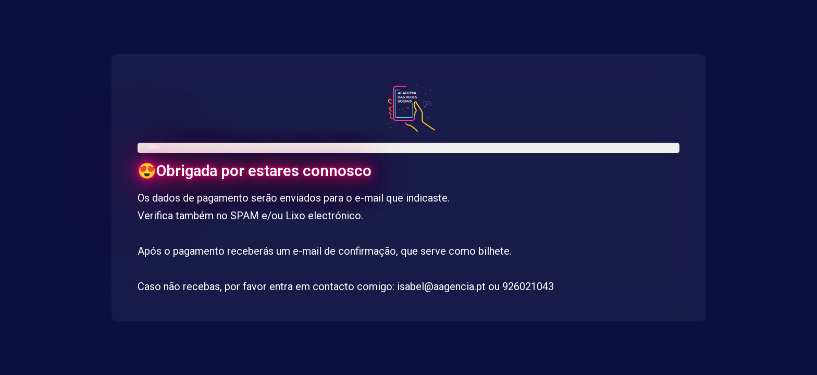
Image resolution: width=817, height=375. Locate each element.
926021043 (528, 286)
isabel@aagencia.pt (441, 286)
